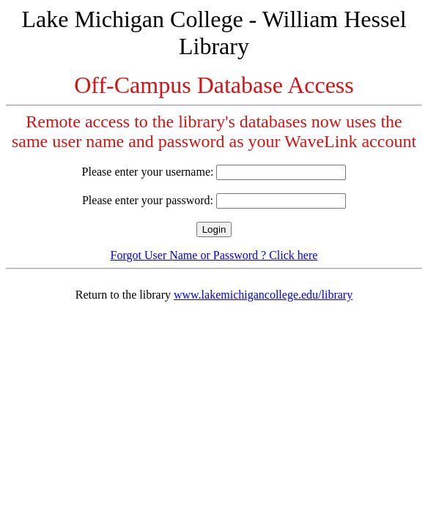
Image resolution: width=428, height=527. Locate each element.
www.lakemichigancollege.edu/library (263, 294)
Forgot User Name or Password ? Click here (214, 255)
